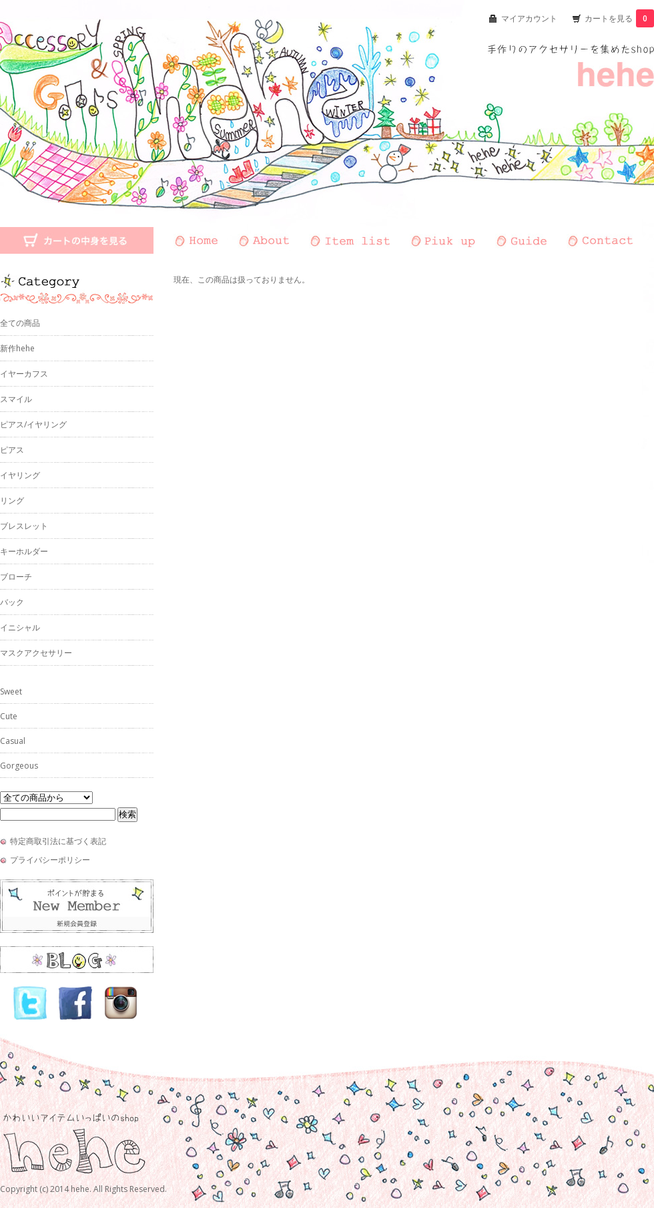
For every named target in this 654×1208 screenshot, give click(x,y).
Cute (8, 716)
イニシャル (20, 627)
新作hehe (17, 348)
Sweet (11, 691)
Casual (12, 741)
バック (12, 602)
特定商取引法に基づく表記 (58, 841)
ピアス (12, 449)
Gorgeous (19, 765)
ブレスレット (24, 526)
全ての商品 (20, 323)
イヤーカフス (24, 373)
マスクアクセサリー (36, 652)
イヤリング (20, 475)
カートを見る (619, 18)
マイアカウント (529, 18)
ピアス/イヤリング (33, 424)
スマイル (16, 399)
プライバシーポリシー (50, 859)
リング (12, 500)
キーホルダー (24, 551)
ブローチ (16, 576)
